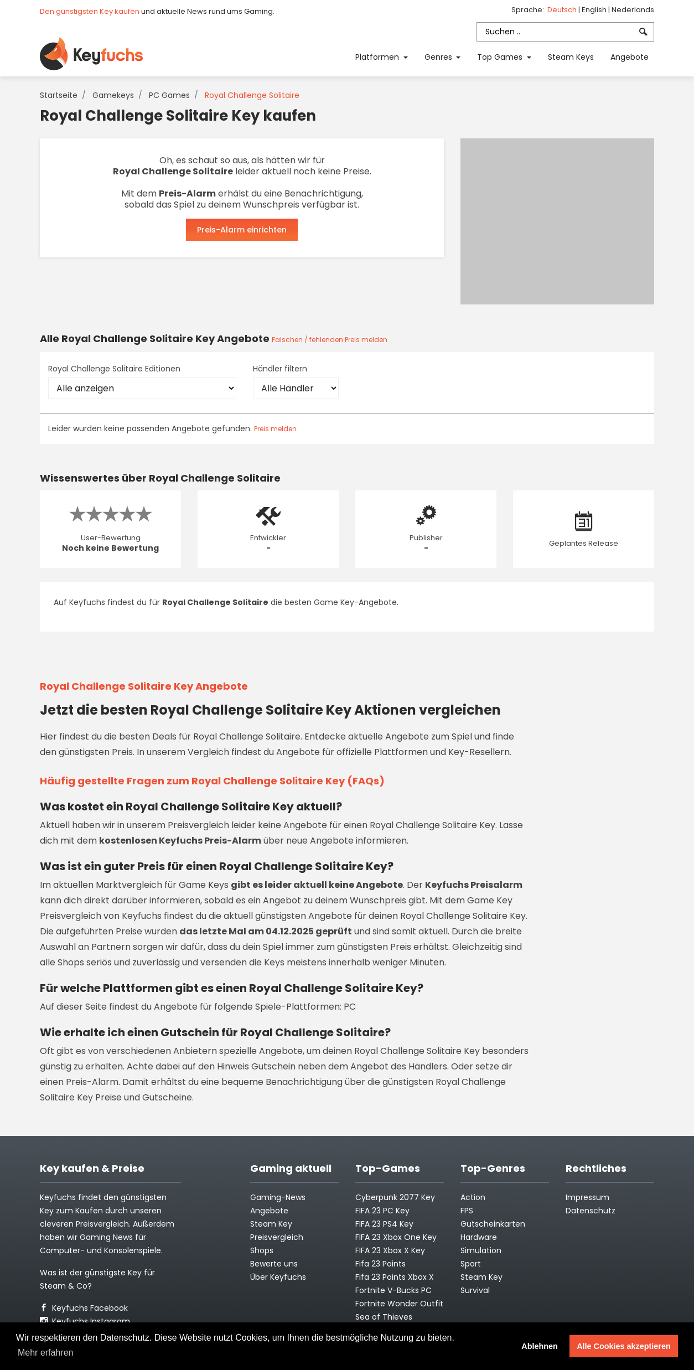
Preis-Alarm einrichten (242, 229)
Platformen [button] (378, 57)
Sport (470, 1263)
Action (472, 1197)
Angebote (629, 57)
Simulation (480, 1250)
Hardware (478, 1237)
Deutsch (562, 9)
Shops (261, 1250)
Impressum (587, 1197)
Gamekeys (113, 95)
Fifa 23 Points (380, 1263)
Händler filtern (280, 368)
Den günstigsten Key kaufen (89, 11)
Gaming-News (277, 1197)
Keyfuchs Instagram (85, 1321)
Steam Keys (571, 57)
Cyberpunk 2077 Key (395, 1197)
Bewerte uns (274, 1263)
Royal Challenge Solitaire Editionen (114, 368)
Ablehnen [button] (539, 1346)
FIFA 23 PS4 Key (384, 1223)
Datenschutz (590, 1210)
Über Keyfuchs (278, 1277)
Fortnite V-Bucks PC (393, 1290)
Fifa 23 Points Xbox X (394, 1277)
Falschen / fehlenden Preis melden (329, 339)
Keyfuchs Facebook (84, 1308)
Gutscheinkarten (492, 1223)
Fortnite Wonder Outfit (399, 1303)
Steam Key (481, 1277)
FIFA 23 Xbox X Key (390, 1250)
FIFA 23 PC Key (382, 1210)
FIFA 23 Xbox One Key (396, 1237)
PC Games (169, 95)
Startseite (58, 95)
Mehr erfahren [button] (46, 1352)
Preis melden (275, 428)
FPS (466, 1210)
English (595, 9)
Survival (475, 1290)
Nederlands (633, 9)
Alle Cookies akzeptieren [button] (624, 1346)
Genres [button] (439, 57)
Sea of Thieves (383, 1316)
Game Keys (204, 884)
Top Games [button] (501, 57)
